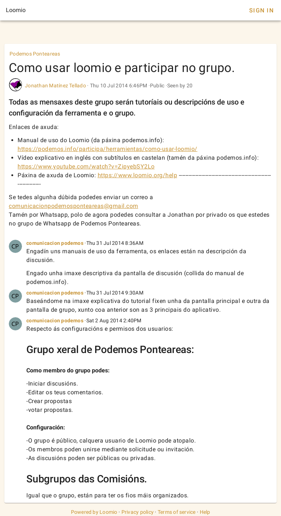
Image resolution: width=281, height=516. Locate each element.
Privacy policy (137, 512)
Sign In (261, 10)
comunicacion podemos (54, 243)
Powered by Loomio (94, 512)
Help (205, 512)
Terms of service (177, 512)
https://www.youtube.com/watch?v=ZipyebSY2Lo (86, 166)
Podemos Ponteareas (35, 54)
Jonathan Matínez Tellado (55, 85)
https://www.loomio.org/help (137, 175)
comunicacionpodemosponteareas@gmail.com (73, 205)
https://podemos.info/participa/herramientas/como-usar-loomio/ (108, 148)
